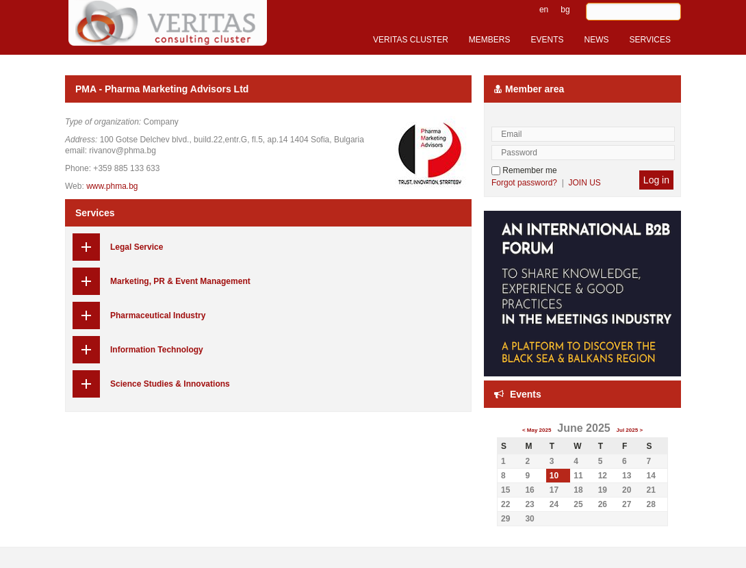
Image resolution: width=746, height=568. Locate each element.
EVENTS (547, 39)
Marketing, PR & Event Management (180, 281)
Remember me (524, 170)
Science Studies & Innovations (170, 384)
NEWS (596, 39)
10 (554, 475)
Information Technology (156, 349)
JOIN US (585, 183)
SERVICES (650, 39)
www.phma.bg (112, 186)
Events (525, 394)
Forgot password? (524, 183)
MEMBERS (490, 39)
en (543, 9)
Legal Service (136, 247)
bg (565, 9)
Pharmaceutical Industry (157, 315)
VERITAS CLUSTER (410, 39)
